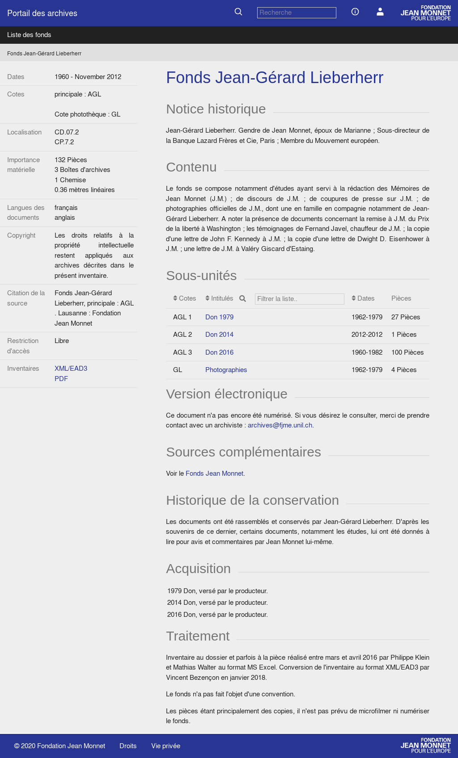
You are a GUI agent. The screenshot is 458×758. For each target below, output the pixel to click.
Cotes (184, 298)
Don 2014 (219, 334)
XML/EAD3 (71, 368)
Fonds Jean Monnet (214, 473)
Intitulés (275, 299)
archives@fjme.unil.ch (280, 425)
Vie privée (165, 745)
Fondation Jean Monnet (71, 745)
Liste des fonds (29, 34)
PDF (61, 378)
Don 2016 (219, 352)
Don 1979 (219, 317)
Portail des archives (42, 13)
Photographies (226, 369)
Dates (363, 298)
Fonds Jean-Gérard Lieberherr (44, 53)
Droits (128, 745)
